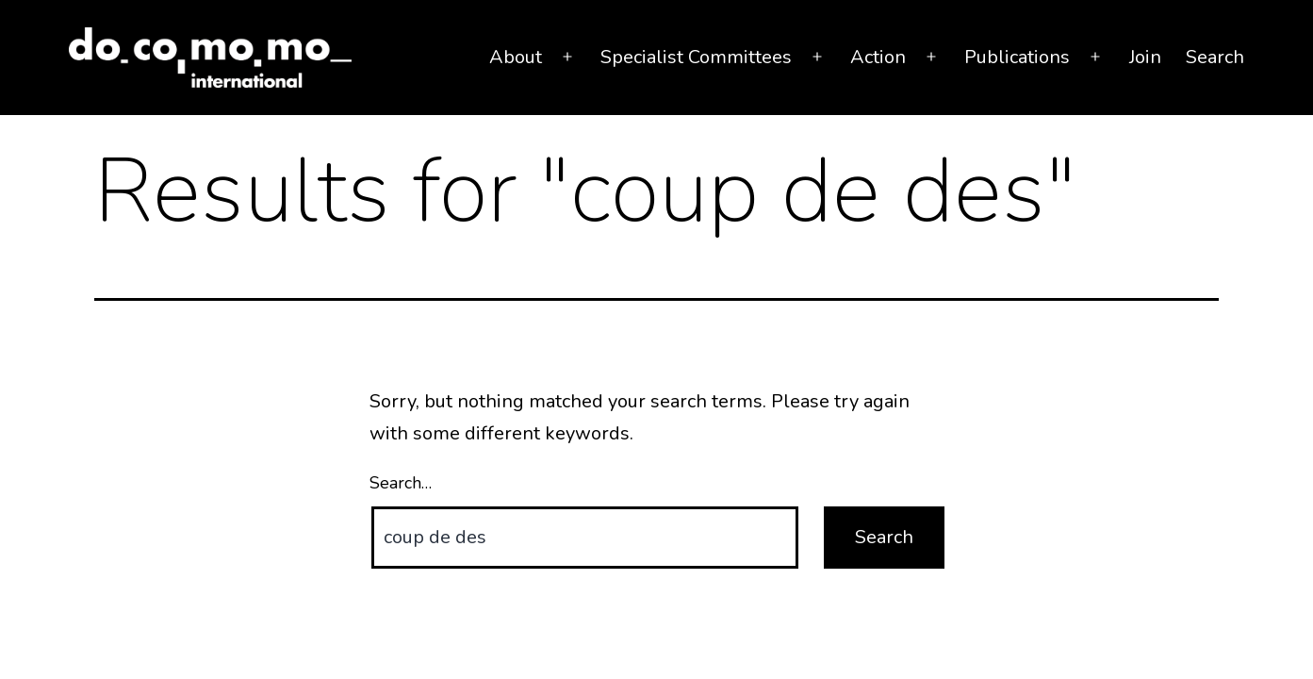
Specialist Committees (696, 57)
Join (1145, 57)
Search (1215, 57)
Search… (400, 483)
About (515, 57)
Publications (1017, 57)
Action (878, 57)
